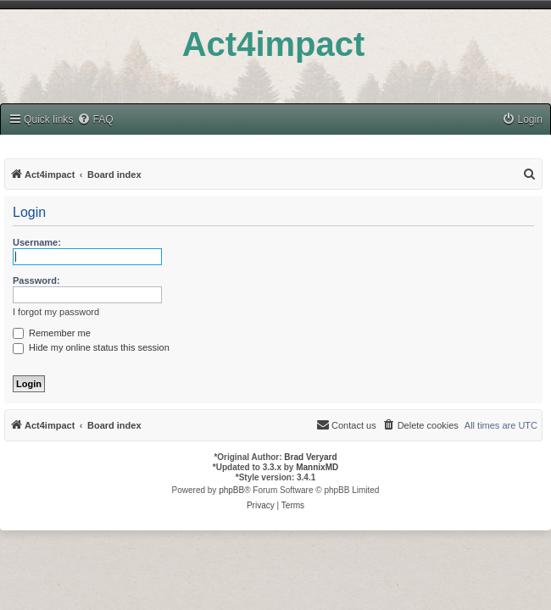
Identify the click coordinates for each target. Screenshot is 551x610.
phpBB (231, 490)
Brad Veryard (310, 457)
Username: (37, 242)
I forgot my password (56, 312)
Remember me (52, 333)
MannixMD (317, 467)
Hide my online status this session (91, 347)
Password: (36, 280)
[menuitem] (95, 119)
